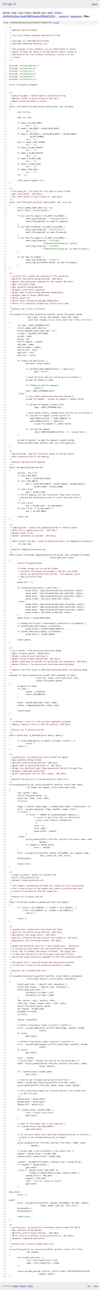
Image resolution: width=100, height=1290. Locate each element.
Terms (30, 1286)
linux (28, 12)
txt (89, 1286)
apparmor (76, 16)
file (56, 22)
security (63, 16)
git (43, 12)
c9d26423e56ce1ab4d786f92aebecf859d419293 (28, 16)
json (95, 1286)
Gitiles (15, 1286)
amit (50, 12)
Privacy (23, 1286)
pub (14, 12)
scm (21, 12)
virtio (58, 12)
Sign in (94, 4)
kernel (6, 12)
